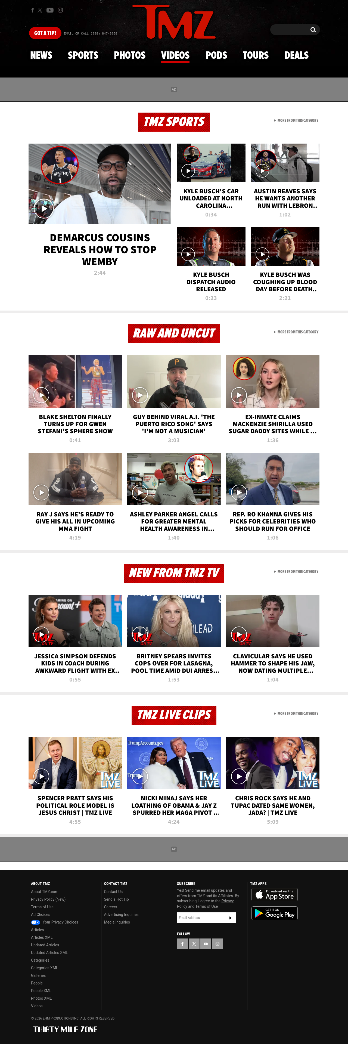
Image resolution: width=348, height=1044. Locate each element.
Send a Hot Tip (116, 899)
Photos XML (41, 998)
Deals (296, 55)
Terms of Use (42, 907)
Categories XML (44, 968)
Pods (216, 55)
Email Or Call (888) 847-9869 (90, 34)
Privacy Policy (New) (48, 899)
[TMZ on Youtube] (50, 10)
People (37, 983)
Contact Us (113, 892)
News (41, 55)
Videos (175, 55)
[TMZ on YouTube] (205, 943)
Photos (129, 55)
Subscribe (230, 917)
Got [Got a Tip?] (45, 33)
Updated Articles (45, 945)
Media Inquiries (117, 922)
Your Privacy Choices (54, 922)
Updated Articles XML (49, 952)
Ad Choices (40, 914)
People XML (41, 991)
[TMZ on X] (40, 10)
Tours (256, 55)
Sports (83, 55)
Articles (37, 930)
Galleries (38, 975)
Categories (40, 960)
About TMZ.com (44, 892)
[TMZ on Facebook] (32, 10)
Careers (110, 907)
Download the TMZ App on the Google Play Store (274, 913)
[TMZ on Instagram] (60, 10)
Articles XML (42, 937)
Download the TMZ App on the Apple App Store (274, 895)
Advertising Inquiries (121, 914)
